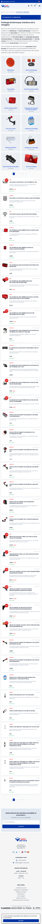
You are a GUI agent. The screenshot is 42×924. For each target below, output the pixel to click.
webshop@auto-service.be (8, 1)
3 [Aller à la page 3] (18, 173)
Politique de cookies (21, 892)
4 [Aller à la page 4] (20, 173)
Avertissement (21, 894)
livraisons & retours (21, 898)
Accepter (21, 920)
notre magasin (21, 896)
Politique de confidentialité (21, 890)
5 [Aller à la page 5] (23, 173)
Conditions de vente (21, 888)
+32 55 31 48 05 (21, 860)
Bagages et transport (9, 12)
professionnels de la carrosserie (21, 900)
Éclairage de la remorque (21, 17)
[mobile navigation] (39, 6)
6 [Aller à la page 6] (25, 173)
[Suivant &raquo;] (30, 174)
